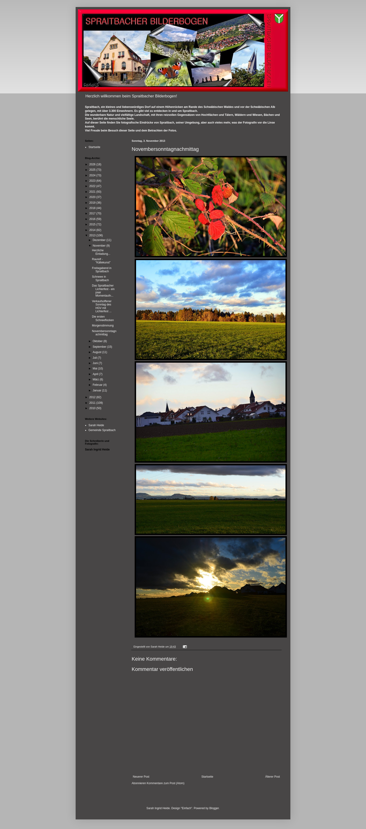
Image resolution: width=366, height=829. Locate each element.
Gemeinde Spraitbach (102, 430)
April (96, 374)
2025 (92, 169)
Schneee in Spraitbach (100, 278)
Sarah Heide (96, 425)
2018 (92, 208)
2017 (92, 213)
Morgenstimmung (103, 325)
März (96, 379)
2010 (92, 408)
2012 (92, 397)
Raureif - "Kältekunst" (101, 261)
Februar (98, 384)
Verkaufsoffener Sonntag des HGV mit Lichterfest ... (102, 306)
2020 (92, 197)
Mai (95, 368)
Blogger (214, 808)
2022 (92, 186)
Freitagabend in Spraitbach (101, 269)
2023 (92, 180)
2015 (92, 224)
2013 (92, 235)
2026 (92, 164)
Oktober (98, 341)
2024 (92, 175)
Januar (97, 390)
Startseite (207, 776)
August (97, 352)
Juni (96, 363)
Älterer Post (272, 776)
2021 (92, 191)
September (100, 346)
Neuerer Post (141, 776)
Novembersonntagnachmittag (104, 332)
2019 (92, 202)
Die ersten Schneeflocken (103, 318)
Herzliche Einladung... (101, 252)
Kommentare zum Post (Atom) (165, 783)
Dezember (99, 240)
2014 (92, 230)
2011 (92, 402)
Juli (95, 357)
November (99, 245)
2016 (92, 219)
